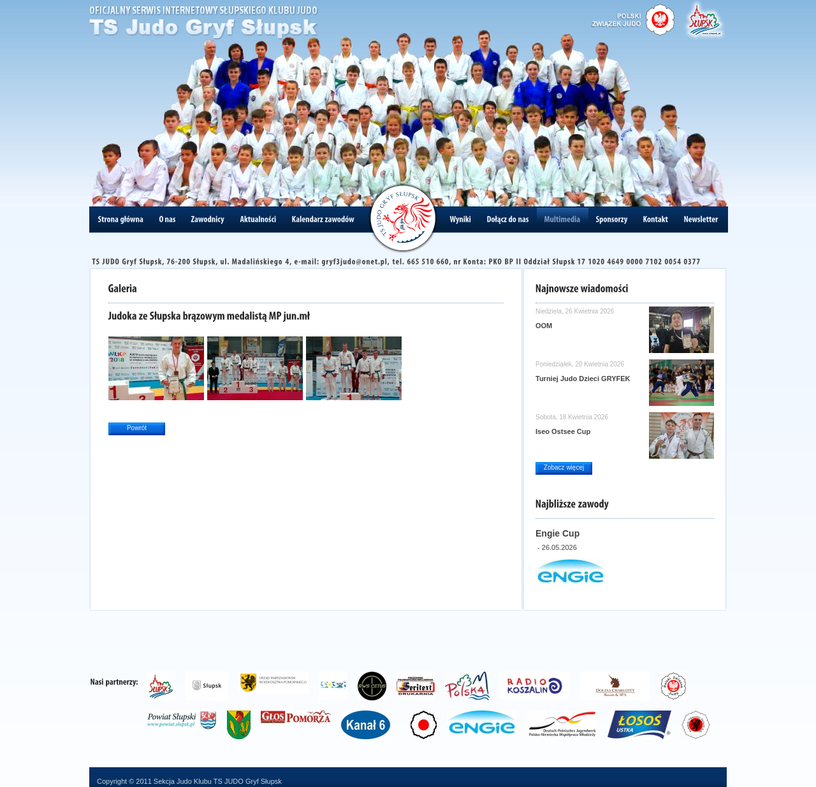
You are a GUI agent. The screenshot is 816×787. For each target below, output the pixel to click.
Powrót (137, 427)
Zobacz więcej (564, 467)
